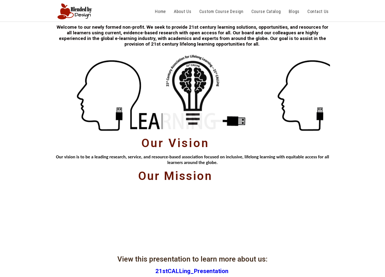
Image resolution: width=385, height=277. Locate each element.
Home (160, 11)
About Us (183, 11)
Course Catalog (266, 11)
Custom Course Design (221, 11)
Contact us (318, 11)
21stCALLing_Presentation (192, 271)
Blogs (294, 11)
